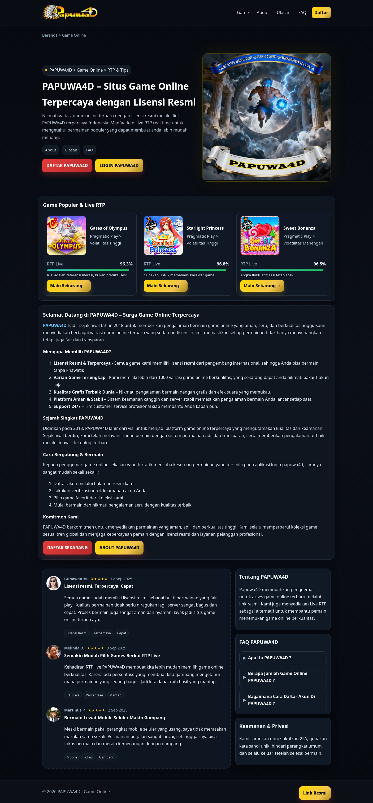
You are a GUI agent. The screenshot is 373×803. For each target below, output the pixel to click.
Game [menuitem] (243, 12)
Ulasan (71, 149)
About (50, 149)
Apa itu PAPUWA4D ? (269, 658)
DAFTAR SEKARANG (67, 548)
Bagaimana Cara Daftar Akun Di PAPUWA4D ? (281, 699)
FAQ (89, 149)
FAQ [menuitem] (302, 12)
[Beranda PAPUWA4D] (70, 12)
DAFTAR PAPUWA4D (67, 165)
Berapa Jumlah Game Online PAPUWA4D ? (277, 676)
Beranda (50, 35)
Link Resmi (315, 793)
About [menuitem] (263, 12)
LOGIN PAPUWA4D (118, 165)
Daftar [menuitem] (321, 12)
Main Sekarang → (69, 286)
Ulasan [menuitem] (283, 12)
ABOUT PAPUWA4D (119, 548)
